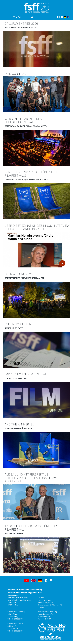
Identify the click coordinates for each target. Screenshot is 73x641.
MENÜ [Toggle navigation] (17, 17)
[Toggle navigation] (43, 17)
